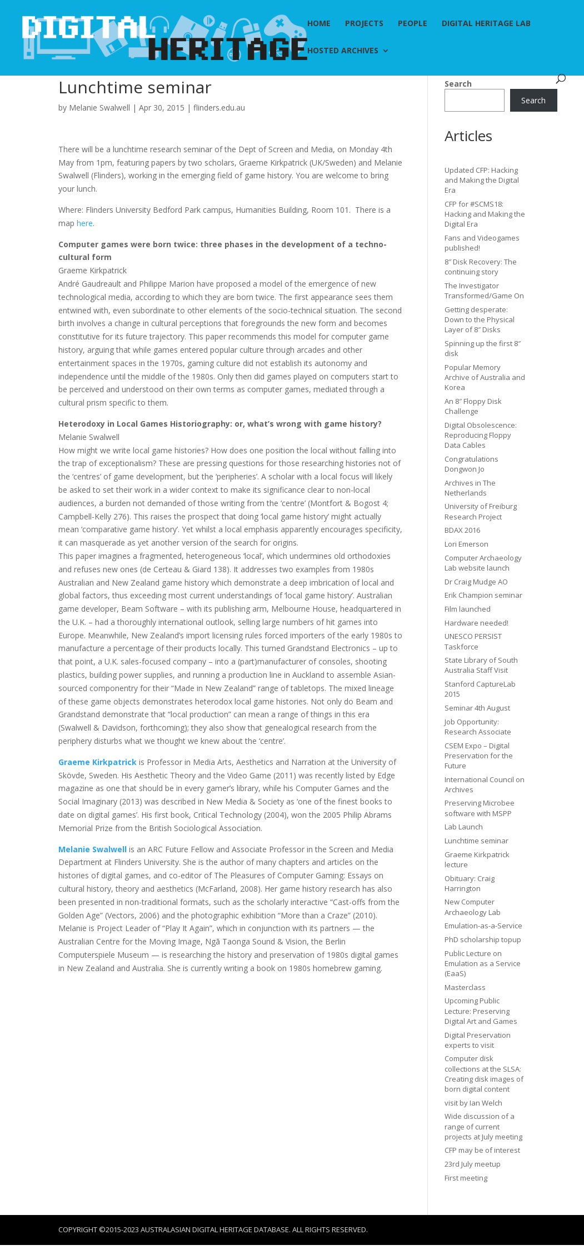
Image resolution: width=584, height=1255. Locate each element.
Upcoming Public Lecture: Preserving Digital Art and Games (481, 1011)
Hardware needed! (476, 623)
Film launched (468, 609)
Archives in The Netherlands (470, 488)
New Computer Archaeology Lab (473, 907)
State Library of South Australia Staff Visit (481, 665)
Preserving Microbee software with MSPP (480, 808)
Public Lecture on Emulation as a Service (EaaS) (483, 963)
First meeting (466, 1178)
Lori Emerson (466, 544)
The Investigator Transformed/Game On (484, 291)
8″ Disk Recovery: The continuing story (481, 267)
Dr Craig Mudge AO (476, 582)
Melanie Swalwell (99, 107)
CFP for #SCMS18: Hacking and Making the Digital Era (485, 214)
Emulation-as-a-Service (483, 926)
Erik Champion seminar (483, 595)
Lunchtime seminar (476, 841)
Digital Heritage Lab (486, 23)
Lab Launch (464, 827)
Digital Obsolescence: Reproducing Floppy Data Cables (481, 435)
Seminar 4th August (477, 708)
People (412, 23)
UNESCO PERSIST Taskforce (473, 641)
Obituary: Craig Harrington (470, 883)
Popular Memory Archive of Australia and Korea (485, 377)
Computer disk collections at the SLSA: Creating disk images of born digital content (484, 1073)
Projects (364, 23)
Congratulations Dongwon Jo (471, 464)
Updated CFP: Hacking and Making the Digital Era (482, 180)
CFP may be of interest (482, 1150)
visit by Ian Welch (473, 1103)
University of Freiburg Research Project (481, 511)
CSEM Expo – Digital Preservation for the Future (479, 756)
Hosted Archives (342, 51)
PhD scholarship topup (483, 939)
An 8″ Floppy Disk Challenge (473, 406)
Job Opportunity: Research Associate (478, 727)
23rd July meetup (473, 1164)
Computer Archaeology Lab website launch (483, 563)
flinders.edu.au (219, 107)
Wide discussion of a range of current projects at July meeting (483, 1126)
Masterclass (465, 987)
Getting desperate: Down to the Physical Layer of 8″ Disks (480, 319)
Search (458, 83)
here (85, 223)
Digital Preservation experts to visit (478, 1040)
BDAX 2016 (462, 530)
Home (319, 23)
